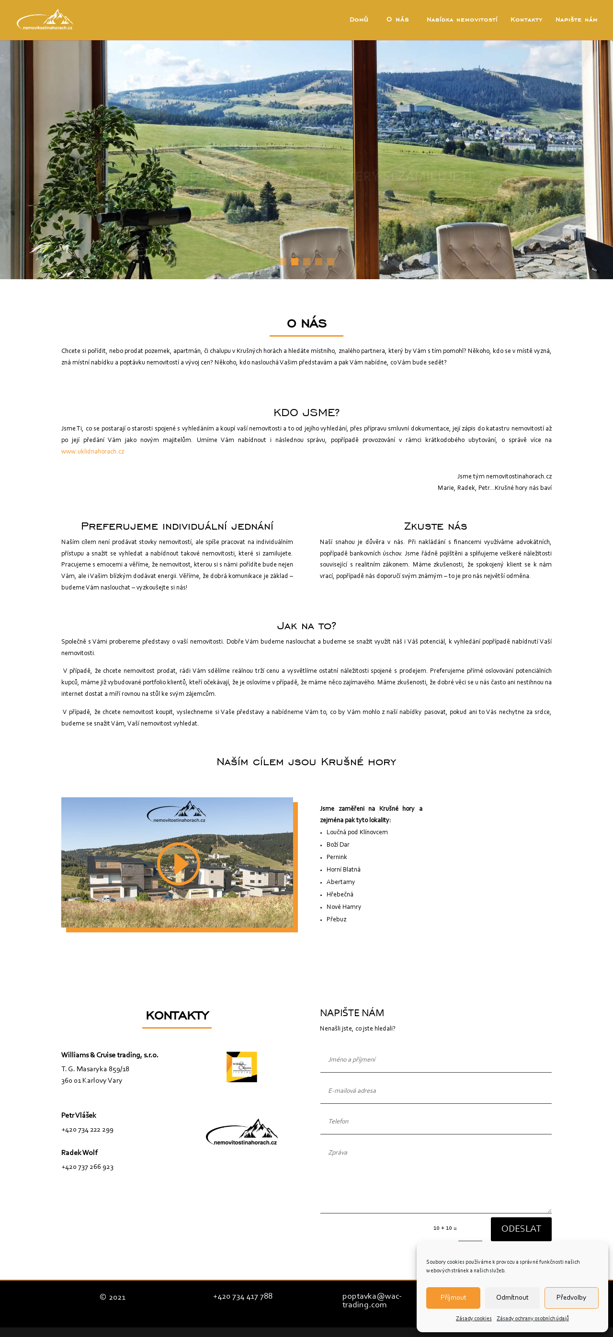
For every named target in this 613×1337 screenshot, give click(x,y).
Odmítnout (512, 1298)
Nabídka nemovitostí (462, 19)
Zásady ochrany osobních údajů (533, 1319)
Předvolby (571, 1298)
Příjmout (453, 1298)
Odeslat (521, 1229)
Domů (359, 19)
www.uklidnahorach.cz (92, 452)
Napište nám (577, 19)
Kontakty (527, 19)
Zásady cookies (474, 1319)
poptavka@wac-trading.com (372, 1301)
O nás (397, 19)
